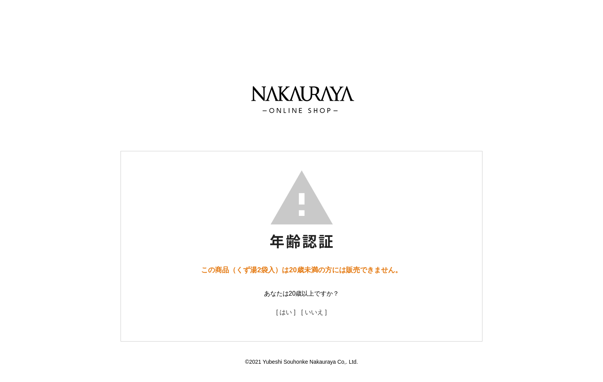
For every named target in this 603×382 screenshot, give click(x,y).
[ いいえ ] (314, 312)
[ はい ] (285, 312)
